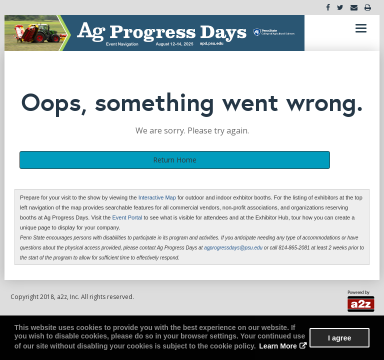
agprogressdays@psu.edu (233, 247)
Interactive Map (158, 197)
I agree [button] (339, 338)
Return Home (174, 159)
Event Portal (128, 217)
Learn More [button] (277, 346)
